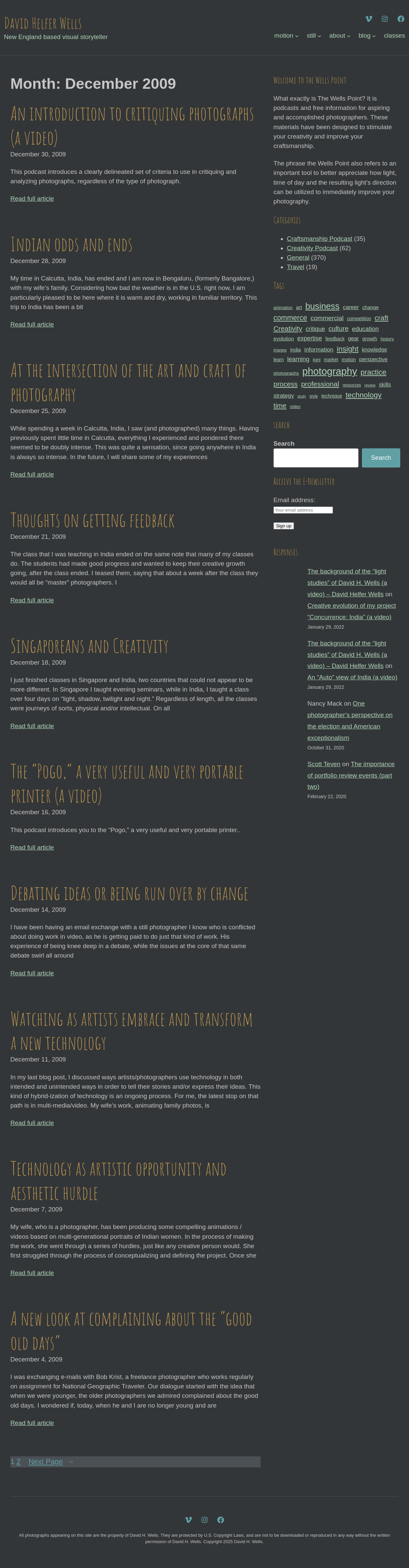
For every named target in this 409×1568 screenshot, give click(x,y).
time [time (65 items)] (280, 405)
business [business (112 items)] (322, 306)
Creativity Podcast (312, 248)
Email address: (294, 499)
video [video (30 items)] (295, 406)
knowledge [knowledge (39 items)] (374, 349)
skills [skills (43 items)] (385, 384)
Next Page (51, 1461)
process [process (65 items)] (285, 384)
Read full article (32, 198)
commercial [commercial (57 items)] (326, 318)
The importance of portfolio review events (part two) (351, 775)
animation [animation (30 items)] (283, 307)
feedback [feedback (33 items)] (334, 338)
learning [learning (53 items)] (298, 359)
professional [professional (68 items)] (320, 384)
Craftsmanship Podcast (319, 238)
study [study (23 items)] (301, 396)
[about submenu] (348, 35)
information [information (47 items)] (318, 349)
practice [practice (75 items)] (373, 372)
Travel (295, 266)
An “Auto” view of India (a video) (352, 677)
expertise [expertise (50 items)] (309, 338)
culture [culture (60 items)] (339, 328)
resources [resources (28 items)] (352, 385)
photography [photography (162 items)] (329, 371)
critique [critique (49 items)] (315, 329)
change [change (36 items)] (370, 307)
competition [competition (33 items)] (359, 318)
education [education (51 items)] (365, 328)
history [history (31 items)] (387, 338)
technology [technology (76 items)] (363, 395)
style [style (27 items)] (313, 396)
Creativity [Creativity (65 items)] (287, 328)
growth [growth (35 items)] (369, 338)
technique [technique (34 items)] (331, 396)
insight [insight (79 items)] (348, 349)
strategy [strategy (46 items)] (283, 395)
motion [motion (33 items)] (349, 359)
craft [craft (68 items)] (381, 318)
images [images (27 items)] (280, 350)
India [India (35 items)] (295, 349)
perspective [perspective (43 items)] (373, 359)
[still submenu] (319, 35)
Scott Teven (323, 764)
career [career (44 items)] (351, 307)
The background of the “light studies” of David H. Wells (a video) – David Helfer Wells (347, 583)
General (298, 257)
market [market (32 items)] (331, 359)
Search (284, 443)
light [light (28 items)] (317, 360)
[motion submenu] (297, 35)
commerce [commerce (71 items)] (290, 318)
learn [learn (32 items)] (278, 359)
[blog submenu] (374, 35)
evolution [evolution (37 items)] (283, 338)
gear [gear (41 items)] (353, 338)
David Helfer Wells (43, 22)
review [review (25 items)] (370, 385)
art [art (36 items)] (299, 307)
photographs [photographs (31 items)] (286, 373)
